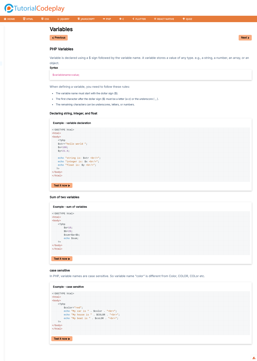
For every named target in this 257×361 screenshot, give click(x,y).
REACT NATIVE (164, 18)
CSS (45, 18)
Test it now (62, 185)
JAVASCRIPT (86, 18)
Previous (58, 37)
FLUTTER (139, 18)
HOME (9, 18)
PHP (107, 18)
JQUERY (63, 18)
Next (245, 37)
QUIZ (187, 18)
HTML (28, 18)
